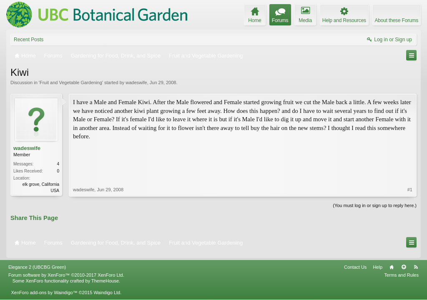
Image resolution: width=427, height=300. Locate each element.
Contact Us (355, 261)
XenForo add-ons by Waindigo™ (44, 287)
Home (391, 262)
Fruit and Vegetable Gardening (71, 82)
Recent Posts (28, 39)
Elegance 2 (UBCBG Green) (37, 261)
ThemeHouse (105, 275)
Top (404, 262)
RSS (416, 262)
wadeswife (136, 82)
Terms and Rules (401, 269)
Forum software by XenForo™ (66, 269)
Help (377, 261)
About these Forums (396, 20)
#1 (409, 148)
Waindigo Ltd (106, 287)
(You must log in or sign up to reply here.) (375, 204)
